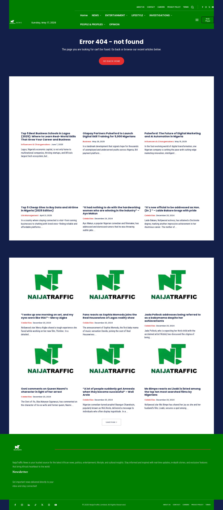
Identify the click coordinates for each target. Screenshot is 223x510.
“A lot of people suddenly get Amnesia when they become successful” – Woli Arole (109, 392)
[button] (192, 7)
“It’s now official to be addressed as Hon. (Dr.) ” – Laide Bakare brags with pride (172, 209)
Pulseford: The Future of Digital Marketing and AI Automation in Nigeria (172, 135)
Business (87, 141)
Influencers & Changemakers (35, 145)
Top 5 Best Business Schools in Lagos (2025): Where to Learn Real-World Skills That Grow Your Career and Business (48, 136)
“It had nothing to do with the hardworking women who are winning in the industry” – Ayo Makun (111, 210)
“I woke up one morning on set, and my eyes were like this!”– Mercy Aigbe (47, 316)
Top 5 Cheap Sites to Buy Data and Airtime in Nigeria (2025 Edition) (49, 209)
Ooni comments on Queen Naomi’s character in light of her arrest (44, 390)
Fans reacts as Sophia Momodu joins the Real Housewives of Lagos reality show (110, 316)
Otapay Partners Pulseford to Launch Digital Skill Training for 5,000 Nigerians (109, 135)
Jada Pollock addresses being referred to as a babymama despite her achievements (172, 318)
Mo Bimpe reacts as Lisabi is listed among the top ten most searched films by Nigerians (172, 392)
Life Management (30, 215)
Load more (111, 422)
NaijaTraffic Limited (98, 504)
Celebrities (88, 218)
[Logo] (18, 22)
